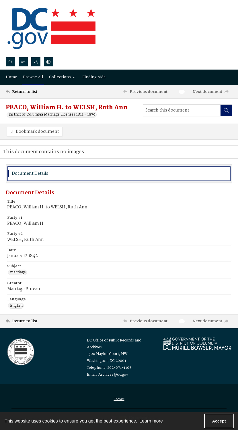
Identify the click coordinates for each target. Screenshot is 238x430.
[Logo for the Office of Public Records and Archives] (20, 351)
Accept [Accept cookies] (219, 421)
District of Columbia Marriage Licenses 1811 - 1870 (52, 115)
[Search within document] (226, 110)
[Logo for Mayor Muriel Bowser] (197, 343)
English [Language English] (16, 306)
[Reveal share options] (23, 61)
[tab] (119, 173)
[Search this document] (182, 110)
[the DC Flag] (51, 28)
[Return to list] (36, 91)
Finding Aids (94, 77)
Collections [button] (63, 77)
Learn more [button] (151, 421)
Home (11, 77)
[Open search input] (10, 61)
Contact (119, 399)
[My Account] (35, 61)
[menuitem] (119, 399)
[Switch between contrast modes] (48, 61)
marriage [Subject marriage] (18, 272)
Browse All (33, 77)
